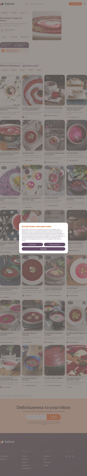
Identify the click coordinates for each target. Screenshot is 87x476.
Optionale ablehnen (54, 244)
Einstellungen (32, 244)
